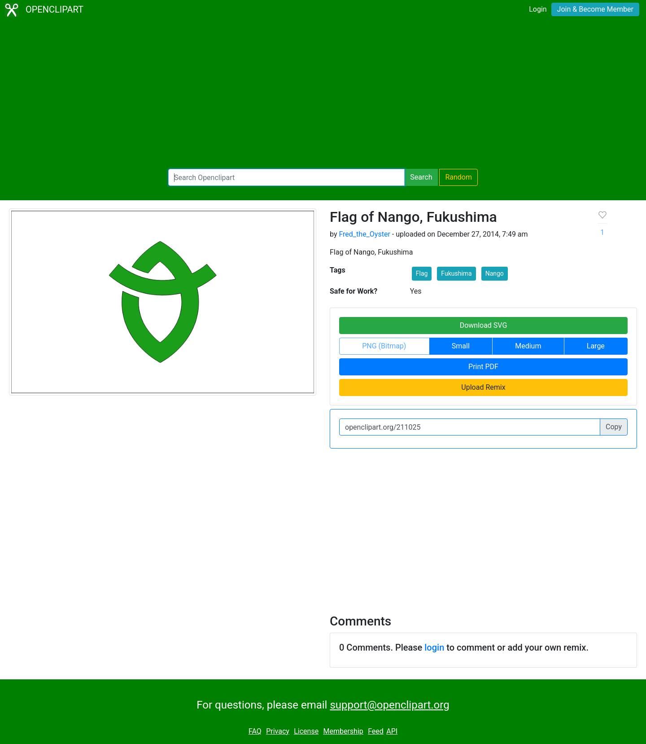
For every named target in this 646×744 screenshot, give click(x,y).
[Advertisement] (323, 94)
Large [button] (596, 346)
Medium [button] (528, 346)
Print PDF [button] (483, 366)
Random (458, 177)
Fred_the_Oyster (364, 234)
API (391, 731)
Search (421, 177)
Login (537, 9)
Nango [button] (494, 273)
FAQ (255, 731)
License (306, 731)
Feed (376, 731)
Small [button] (461, 346)
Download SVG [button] (483, 325)
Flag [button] (422, 273)
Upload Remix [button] (483, 387)
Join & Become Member (595, 9)
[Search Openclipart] (286, 177)
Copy (614, 427)
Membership (343, 731)
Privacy (277, 731)
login (434, 647)
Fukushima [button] (456, 273)
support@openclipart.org (389, 705)
